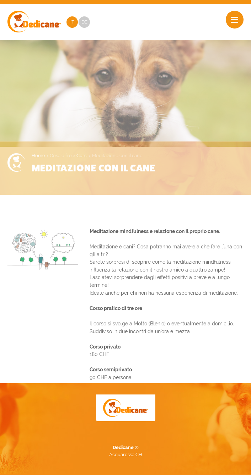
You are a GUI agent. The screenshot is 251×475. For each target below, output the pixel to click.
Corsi (81, 155)
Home (38, 155)
